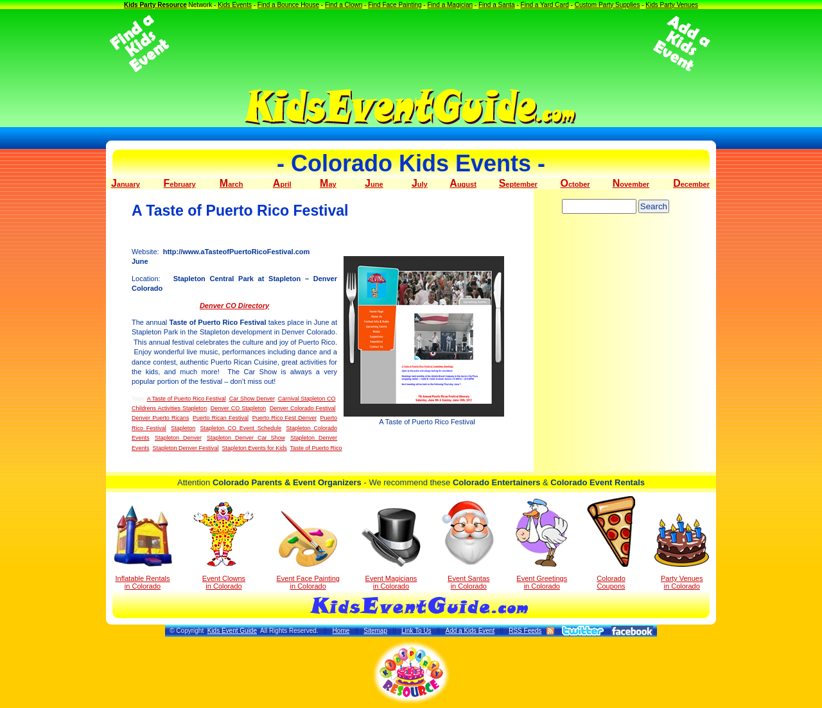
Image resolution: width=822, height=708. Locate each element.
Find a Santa (496, 4)
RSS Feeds (525, 630)
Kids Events (235, 4)
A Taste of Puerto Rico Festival (186, 398)
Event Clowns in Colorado (223, 545)
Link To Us (416, 630)
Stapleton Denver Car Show (245, 438)
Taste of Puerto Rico (316, 448)
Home (341, 630)
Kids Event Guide (232, 630)
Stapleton (183, 428)
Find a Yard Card (545, 4)
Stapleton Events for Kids (254, 448)
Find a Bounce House (288, 4)
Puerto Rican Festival (221, 418)
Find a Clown (343, 4)
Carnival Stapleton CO (307, 398)
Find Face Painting (394, 4)
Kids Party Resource (155, 4)
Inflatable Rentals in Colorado (143, 547)
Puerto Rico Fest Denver (284, 418)
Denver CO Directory (234, 305)
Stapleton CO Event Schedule (241, 428)
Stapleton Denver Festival (186, 448)
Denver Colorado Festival (303, 408)
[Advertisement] (411, 44)
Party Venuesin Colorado (681, 552)
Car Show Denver (252, 398)
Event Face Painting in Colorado (307, 550)
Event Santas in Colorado (468, 544)
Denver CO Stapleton (239, 408)
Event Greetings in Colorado (542, 544)
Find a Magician (450, 4)
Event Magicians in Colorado (391, 549)
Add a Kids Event (469, 630)
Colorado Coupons (611, 543)
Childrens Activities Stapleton (169, 408)
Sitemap (375, 630)
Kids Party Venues (671, 4)
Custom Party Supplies (607, 4)
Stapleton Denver (178, 438)
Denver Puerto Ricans (160, 418)
